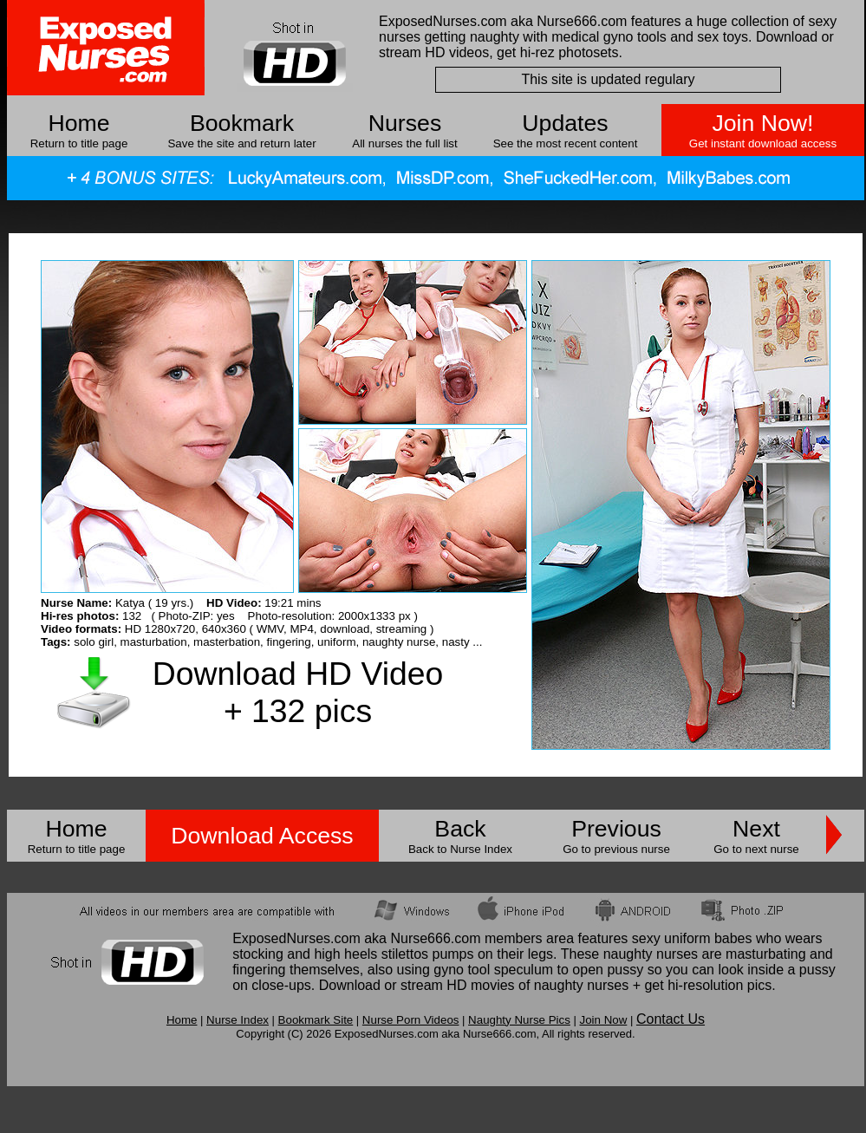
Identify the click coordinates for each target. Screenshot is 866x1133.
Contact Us (670, 1019)
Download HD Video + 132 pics (298, 692)
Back (459, 829)
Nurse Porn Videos (410, 1019)
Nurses (404, 123)
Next (756, 829)
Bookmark (242, 123)
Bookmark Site (316, 1019)
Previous (616, 829)
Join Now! (762, 123)
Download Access (262, 836)
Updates (565, 123)
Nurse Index (237, 1019)
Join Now (603, 1019)
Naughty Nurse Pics (519, 1019)
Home (78, 123)
